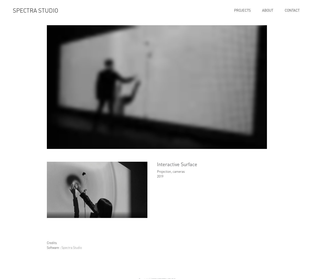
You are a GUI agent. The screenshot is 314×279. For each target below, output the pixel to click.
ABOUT (267, 10)
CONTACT (292, 10)
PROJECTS (242, 10)
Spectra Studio (71, 248)
